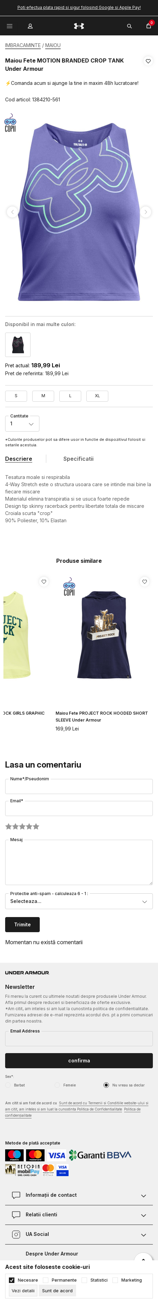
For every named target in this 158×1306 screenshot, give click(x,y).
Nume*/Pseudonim (29, 778)
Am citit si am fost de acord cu (76, 1109)
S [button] (16, 395)
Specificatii (78, 458)
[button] (148, 80)
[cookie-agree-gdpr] (57, 1290)
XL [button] (97, 395)
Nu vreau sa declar (128, 1085)
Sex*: (9, 1076)
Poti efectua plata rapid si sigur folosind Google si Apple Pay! (79, 7)
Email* (16, 800)
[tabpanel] (79, 212)
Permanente (64, 1280)
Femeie (69, 1085)
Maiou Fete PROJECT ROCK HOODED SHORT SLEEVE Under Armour (102, 717)
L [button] (70, 395)
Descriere (18, 458)
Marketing (131, 1280)
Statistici (99, 1280)
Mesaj (16, 839)
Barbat (19, 1085)
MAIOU (53, 45)
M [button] (43, 395)
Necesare (28, 1280)
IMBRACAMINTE (23, 45)
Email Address (25, 1031)
